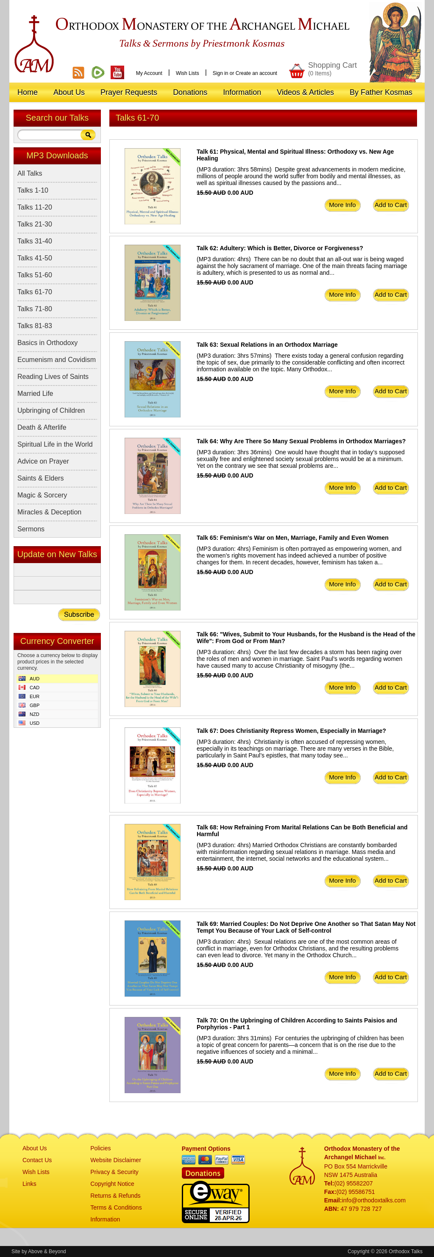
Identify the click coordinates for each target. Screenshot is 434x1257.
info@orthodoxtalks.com (374, 1200)
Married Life (35, 393)
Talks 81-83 (34, 325)
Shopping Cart (332, 69)
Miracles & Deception (49, 512)
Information (105, 1219)
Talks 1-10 (32, 190)
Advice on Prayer (43, 461)
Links (29, 1183)
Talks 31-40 (34, 241)
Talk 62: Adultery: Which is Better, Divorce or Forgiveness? (280, 248)
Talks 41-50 (34, 258)
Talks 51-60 (34, 275)
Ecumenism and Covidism (56, 359)
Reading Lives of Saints (53, 376)
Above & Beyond (47, 1251)
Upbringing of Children (51, 410)
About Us (34, 1148)
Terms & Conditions (116, 1207)
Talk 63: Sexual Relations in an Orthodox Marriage (267, 344)
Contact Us (37, 1160)
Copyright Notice (112, 1183)
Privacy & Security (114, 1172)
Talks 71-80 (34, 308)
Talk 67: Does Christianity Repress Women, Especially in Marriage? (291, 730)
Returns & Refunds (115, 1195)
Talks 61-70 (34, 292)
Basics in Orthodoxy (47, 342)
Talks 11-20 (34, 207)
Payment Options (206, 1148)
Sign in (220, 73)
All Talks (29, 173)
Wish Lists (187, 73)
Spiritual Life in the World (55, 444)
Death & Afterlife (42, 427)
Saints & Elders (40, 478)
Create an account (256, 73)
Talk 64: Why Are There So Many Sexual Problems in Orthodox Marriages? (301, 441)
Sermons (31, 529)
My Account (149, 73)
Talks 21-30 (34, 224)
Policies (100, 1148)
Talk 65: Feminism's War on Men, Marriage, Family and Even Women (293, 537)
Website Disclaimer (115, 1160)
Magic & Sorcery (42, 495)
